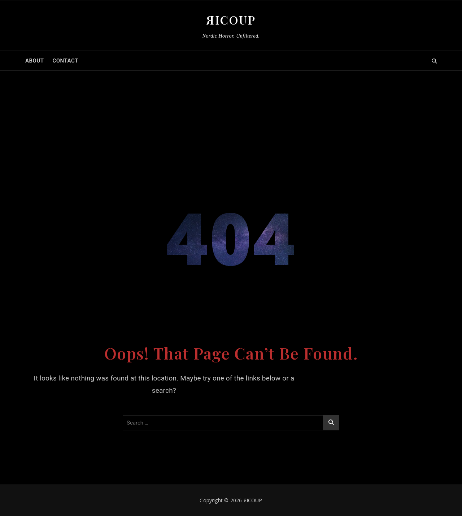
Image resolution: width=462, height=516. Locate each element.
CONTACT (65, 60)
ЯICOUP (231, 19)
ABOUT (34, 60)
